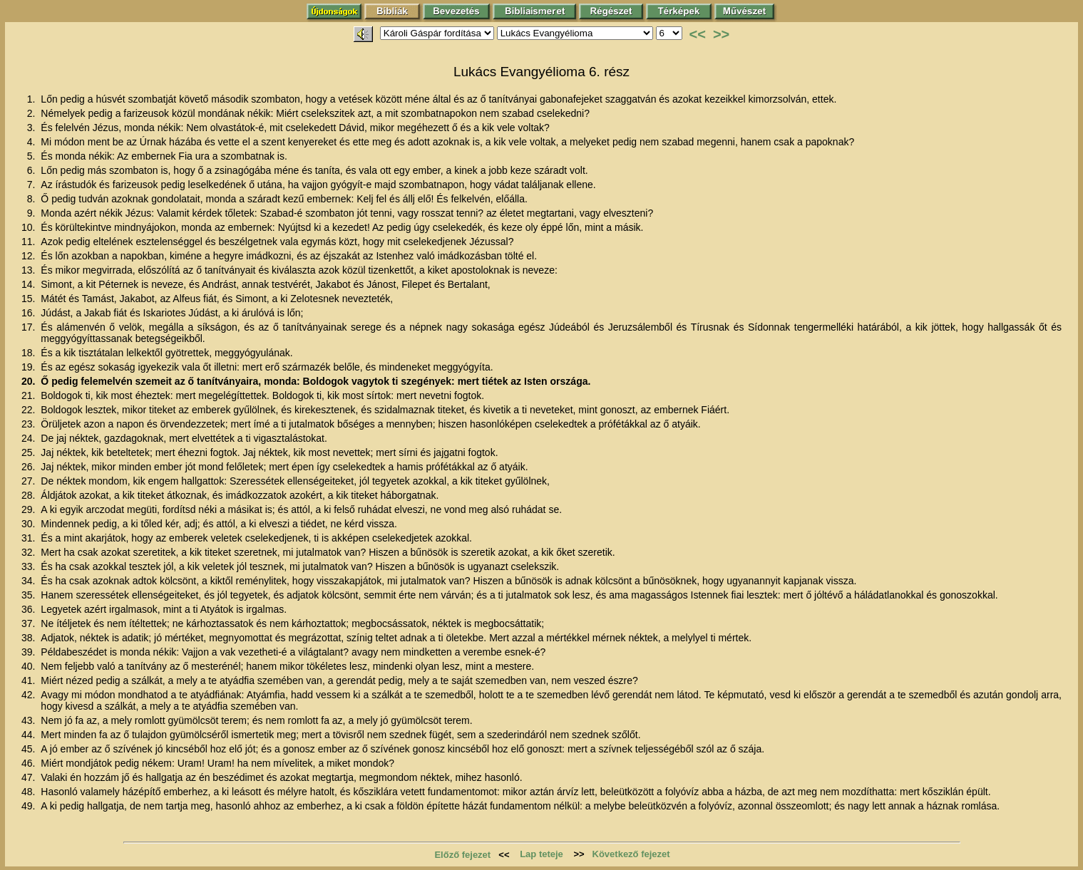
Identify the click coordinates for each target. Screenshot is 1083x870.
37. (29, 623)
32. (29, 552)
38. (29, 637)
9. (33, 213)
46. (29, 763)
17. (29, 327)
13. (29, 270)
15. (29, 298)
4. (33, 141)
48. (29, 791)
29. (29, 509)
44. (29, 734)
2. (33, 113)
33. (29, 566)
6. (33, 170)
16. (29, 313)
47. (29, 777)
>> (721, 34)
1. (33, 99)
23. (29, 424)
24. (29, 438)
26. (29, 466)
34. (29, 580)
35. (29, 595)
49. (29, 806)
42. (29, 694)
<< (697, 34)
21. (29, 395)
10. (29, 227)
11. (29, 241)
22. (29, 409)
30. (29, 523)
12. (29, 255)
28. (29, 495)
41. (29, 680)
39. (29, 652)
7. (33, 184)
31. (29, 538)
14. (29, 284)
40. (29, 666)
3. (33, 127)
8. (33, 198)
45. (29, 749)
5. (33, 156)
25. (29, 452)
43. (29, 720)
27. (29, 481)
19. (29, 367)
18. (29, 352)
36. (29, 609)
